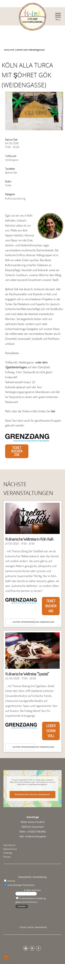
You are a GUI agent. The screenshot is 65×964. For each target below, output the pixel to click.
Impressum (9, 845)
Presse (6, 856)
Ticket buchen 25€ (16, 451)
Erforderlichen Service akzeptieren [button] (32, 794)
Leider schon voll (51, 731)
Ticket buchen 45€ (50, 606)
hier (53, 411)
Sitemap (7, 852)
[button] (58, 17)
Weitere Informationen (24, 622)
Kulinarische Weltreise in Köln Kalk (29, 539)
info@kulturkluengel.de (35, 836)
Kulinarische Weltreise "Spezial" (27, 673)
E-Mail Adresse (32, 890)
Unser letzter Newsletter (33, 927)
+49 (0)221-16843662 (36, 831)
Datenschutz (10, 849)
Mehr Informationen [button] (32, 788)
